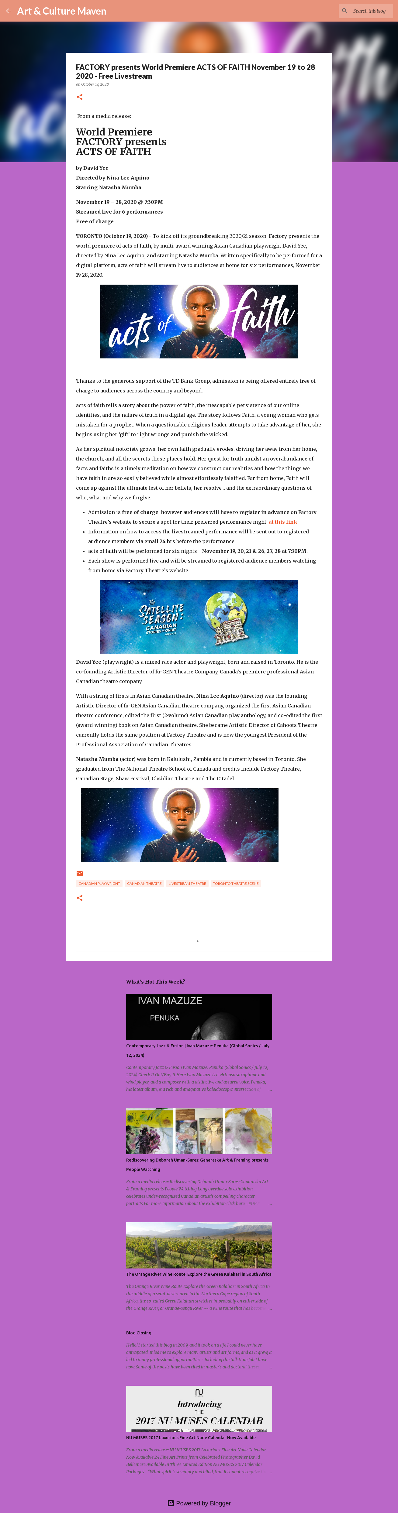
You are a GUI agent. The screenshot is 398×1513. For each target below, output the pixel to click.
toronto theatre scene (236, 883)
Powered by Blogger (199, 1503)
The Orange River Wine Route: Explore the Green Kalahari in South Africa (199, 1274)
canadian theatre (144, 883)
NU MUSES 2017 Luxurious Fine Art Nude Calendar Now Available (191, 1437)
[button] (79, 97)
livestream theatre (187, 883)
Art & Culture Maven (61, 11)
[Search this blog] (361, 11)
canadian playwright (99, 883)
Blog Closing (138, 1332)
